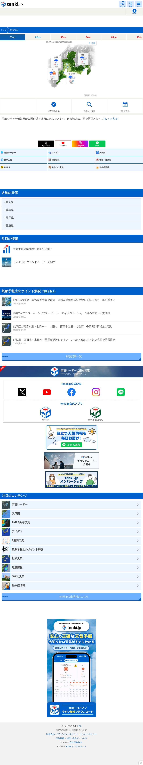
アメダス (56, 152)
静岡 (83, 59)
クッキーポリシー (88, 734)
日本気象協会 (76, 742)
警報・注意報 (105, 160)
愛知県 (8, 202)
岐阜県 (8, 209)
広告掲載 (60, 738)
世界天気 (8, 160)
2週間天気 (124, 111)
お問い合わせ (72, 738)
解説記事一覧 (74, 356)
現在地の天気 (54, 111)
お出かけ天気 (58, 167)
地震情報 (56, 160)
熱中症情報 (104, 167)
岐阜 (56, 62)
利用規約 (50, 734)
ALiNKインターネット (75, 746)
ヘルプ (84, 738)
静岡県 (8, 217)
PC (80, 726)
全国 (93, 43)
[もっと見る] (111, 118)
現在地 (134, 13)
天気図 (102, 152)
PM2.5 (7, 167)
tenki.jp (12, 4)
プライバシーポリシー (67, 734)
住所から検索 (89, 111)
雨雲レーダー (10, 152)
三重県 (8, 225)
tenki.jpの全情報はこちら (74, 596)
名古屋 (72, 78)
